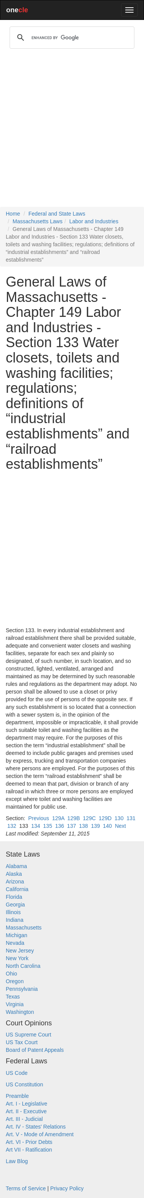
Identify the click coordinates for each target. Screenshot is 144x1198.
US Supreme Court (28, 1035)
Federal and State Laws (56, 214)
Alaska (14, 874)
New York (17, 958)
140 (107, 826)
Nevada (15, 943)
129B (73, 818)
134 (35, 826)
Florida (14, 897)
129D (105, 818)
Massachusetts (23, 927)
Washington (20, 1012)
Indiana (14, 920)
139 (95, 826)
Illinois (13, 912)
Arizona (15, 881)
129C (89, 818)
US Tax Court (22, 1042)
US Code (17, 1073)
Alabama (16, 866)
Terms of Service (26, 1188)
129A (58, 818)
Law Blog (17, 1161)
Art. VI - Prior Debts (29, 1142)
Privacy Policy (67, 1188)
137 (71, 826)
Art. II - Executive (26, 1111)
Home (13, 214)
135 (47, 826)
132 (11, 826)
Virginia (14, 1004)
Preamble (17, 1096)
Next (120, 826)
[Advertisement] (72, 131)
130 (118, 818)
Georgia (15, 904)
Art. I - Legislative (26, 1104)
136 (59, 826)
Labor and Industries (94, 221)
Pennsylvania (22, 989)
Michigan (16, 935)
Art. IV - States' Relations (36, 1127)
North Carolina (23, 966)
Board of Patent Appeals (35, 1050)
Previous (38, 818)
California (17, 889)
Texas (13, 997)
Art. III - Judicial (24, 1119)
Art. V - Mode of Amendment (40, 1134)
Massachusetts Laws (38, 221)
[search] (70, 37)
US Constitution (24, 1084)
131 (130, 818)
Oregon (15, 981)
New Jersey (20, 951)
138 (83, 826)
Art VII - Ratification (29, 1150)
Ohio (11, 974)
